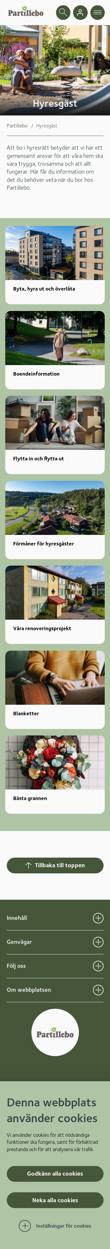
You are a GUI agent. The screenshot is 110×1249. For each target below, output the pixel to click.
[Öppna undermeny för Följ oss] (98, 966)
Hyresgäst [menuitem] (46, 125)
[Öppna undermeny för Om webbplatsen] (98, 990)
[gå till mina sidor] (80, 12)
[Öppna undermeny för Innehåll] (98, 918)
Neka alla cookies (55, 1200)
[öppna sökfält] (63, 12)
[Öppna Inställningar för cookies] (55, 1226)
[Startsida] (25, 11)
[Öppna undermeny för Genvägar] (98, 942)
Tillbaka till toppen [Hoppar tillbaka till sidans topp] (54, 865)
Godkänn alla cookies (55, 1173)
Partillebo (17, 125)
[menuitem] (21, 125)
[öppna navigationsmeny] (97, 12)
